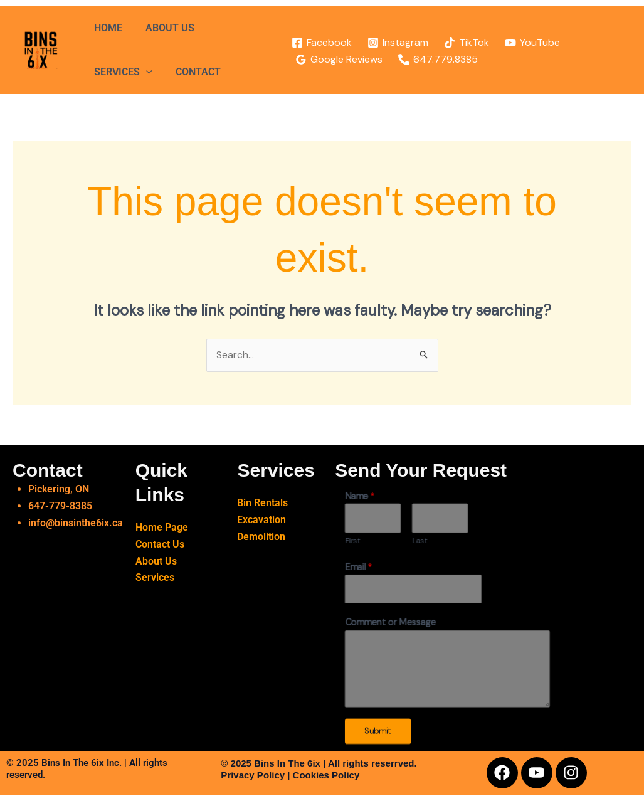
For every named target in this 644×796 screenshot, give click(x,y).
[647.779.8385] (432, 59)
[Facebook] (316, 42)
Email (358, 568)
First (353, 541)
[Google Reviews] (333, 59)
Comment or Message (390, 624)
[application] (144, 72)
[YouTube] (526, 42)
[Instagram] (391, 42)
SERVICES (121, 72)
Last (420, 541)
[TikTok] (460, 42)
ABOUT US (164, 28)
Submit (378, 732)
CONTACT (193, 72)
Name (360, 496)
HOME (106, 28)
